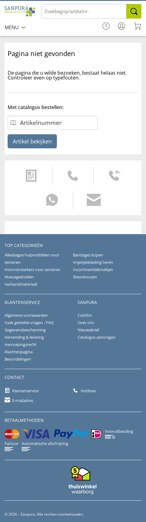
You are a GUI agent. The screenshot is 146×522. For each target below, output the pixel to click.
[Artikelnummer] (53, 123)
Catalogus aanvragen (97, 337)
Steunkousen (85, 277)
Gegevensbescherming (25, 330)
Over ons (86, 322)
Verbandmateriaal (21, 284)
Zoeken (133, 11)
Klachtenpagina (19, 351)
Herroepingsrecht (20, 344)
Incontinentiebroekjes (93, 269)
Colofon (85, 315)
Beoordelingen (18, 359)
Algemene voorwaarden (26, 315)
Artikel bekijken (32, 141)
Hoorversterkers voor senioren (33, 269)
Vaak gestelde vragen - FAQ (29, 322)
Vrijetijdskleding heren (93, 262)
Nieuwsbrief (88, 330)
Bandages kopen (88, 255)
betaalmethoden (24, 420)
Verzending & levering (24, 337)
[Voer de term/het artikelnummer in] (91, 11)
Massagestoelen (19, 277)
